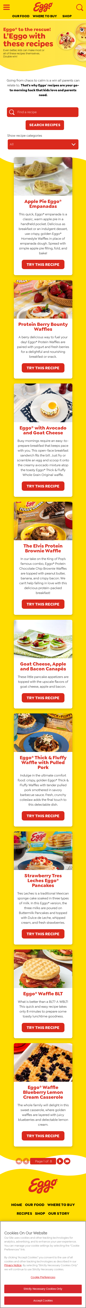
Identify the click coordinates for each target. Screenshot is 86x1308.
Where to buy (45, 16)
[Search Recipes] (45, 125)
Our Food (21, 16)
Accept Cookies (43, 1302)
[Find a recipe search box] (42, 112)
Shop (67, 16)
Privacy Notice (13, 1266)
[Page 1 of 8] (60, 1161)
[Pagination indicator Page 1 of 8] (43, 1161)
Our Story (58, 1213)
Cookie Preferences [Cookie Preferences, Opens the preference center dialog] (43, 1278)
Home (16, 1204)
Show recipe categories (24, 135)
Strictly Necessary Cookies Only (43, 1290)
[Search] (79, 7)
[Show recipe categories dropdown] (43, 144)
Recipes (24, 1213)
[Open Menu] (6, 7)
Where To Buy (61, 1204)
